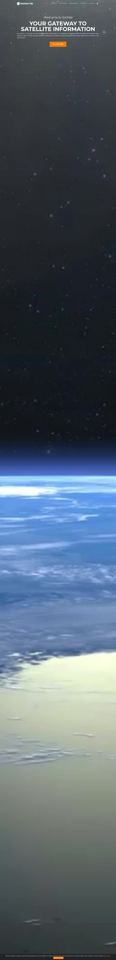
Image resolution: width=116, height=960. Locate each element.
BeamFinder (74, 3)
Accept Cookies (58, 958)
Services (54, 3)
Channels (83, 3)
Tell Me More (58, 44)
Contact (92, 3)
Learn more (107, 956)
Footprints (63, 3)
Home (47, 3)
